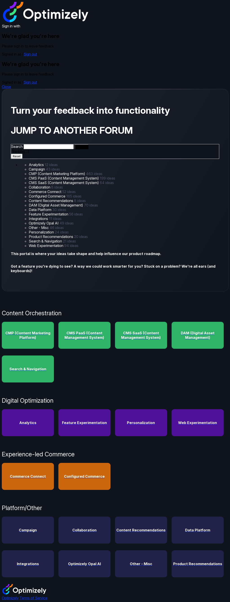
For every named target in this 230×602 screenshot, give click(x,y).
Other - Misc (39, 227)
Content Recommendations (51, 200)
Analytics (37, 164)
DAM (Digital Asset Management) (56, 205)
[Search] (81, 146)
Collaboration (40, 187)
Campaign (37, 169)
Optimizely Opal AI (44, 223)
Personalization (42, 232)
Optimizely (10, 598)
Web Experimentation (46, 245)
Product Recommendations (51, 236)
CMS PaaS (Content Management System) (64, 178)
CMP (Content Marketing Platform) (57, 173)
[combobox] (49, 146)
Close (6, 86)
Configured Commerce (47, 196)
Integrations (39, 218)
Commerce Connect (45, 191)
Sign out (30, 54)
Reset (17, 156)
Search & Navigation (46, 241)
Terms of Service (33, 598)
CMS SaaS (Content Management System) (64, 182)
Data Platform (40, 209)
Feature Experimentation (49, 214)
